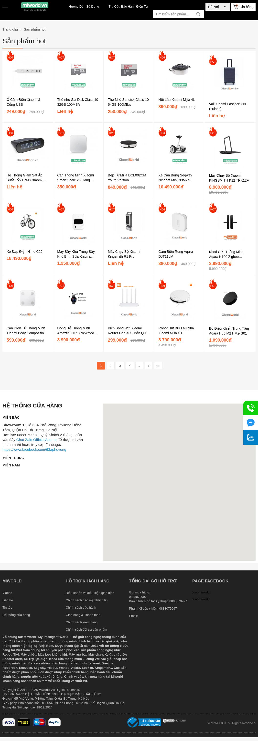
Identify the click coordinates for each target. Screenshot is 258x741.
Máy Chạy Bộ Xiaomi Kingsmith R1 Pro (124, 254)
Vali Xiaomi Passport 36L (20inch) (228, 106)
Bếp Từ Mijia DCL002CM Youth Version (127, 177)
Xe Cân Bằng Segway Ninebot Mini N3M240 (175, 177)
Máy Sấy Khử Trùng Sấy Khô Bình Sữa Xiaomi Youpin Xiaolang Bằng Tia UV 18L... (77, 254)
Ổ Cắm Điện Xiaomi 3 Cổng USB (23, 102)
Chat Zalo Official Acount (36, 440)
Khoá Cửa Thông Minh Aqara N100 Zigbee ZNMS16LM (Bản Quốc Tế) (230, 254)
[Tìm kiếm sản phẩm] (178, 14)
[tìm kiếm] (198, 14)
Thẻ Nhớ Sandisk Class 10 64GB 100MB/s (128, 102)
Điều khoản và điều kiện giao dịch (90, 593)
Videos (7, 593)
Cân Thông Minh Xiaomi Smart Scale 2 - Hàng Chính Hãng (75, 178)
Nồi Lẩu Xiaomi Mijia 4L (177, 100)
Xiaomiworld (201, 592)
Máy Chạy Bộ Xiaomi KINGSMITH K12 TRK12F (229, 178)
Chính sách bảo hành (81, 607)
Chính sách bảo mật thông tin (87, 600)
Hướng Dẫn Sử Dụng (84, 6)
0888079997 (168, 608)
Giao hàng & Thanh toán (83, 615)
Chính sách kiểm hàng (81, 622)
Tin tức (7, 607)
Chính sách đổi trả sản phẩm (86, 629)
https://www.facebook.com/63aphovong (34, 449)
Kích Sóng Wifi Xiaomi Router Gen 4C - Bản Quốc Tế (128, 331)
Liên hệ (7, 600)
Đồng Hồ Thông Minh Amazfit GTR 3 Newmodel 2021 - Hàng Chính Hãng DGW (77, 331)
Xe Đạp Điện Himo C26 (25, 252)
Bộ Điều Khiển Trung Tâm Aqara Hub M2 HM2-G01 (229, 330)
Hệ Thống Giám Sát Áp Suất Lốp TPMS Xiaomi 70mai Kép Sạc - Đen (25, 178)
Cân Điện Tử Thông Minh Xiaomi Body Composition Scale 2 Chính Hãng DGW (26, 331)
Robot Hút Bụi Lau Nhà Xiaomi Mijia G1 (176, 330)
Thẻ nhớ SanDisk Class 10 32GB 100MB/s (77, 102)
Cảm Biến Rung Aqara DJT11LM (176, 254)
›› (158, 366)
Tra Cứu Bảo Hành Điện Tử (128, 6)
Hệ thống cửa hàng (16, 615)
